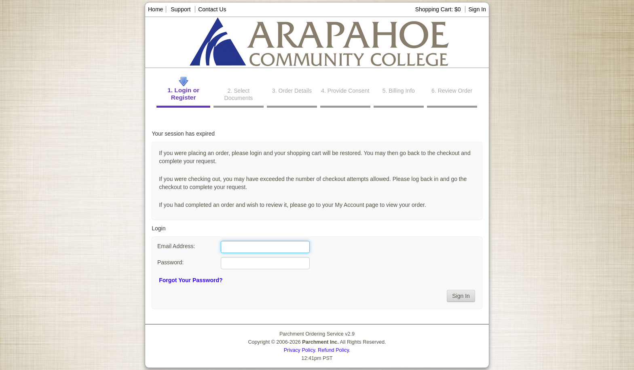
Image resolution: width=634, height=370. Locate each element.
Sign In (477, 9)
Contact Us (212, 9)
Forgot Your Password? (190, 280)
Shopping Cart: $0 (439, 9)
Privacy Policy (299, 350)
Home (155, 9)
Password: (170, 262)
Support (180, 9)
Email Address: (176, 246)
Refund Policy (333, 350)
